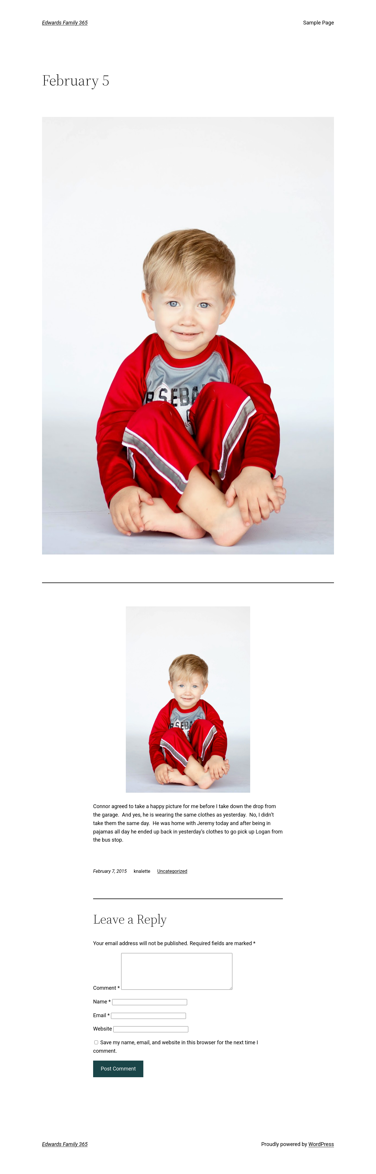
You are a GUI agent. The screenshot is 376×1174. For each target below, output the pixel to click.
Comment (106, 995)
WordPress (321, 1151)
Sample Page (318, 23)
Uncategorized (172, 871)
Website (102, 1036)
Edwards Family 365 (65, 23)
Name (102, 1008)
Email (101, 1022)
